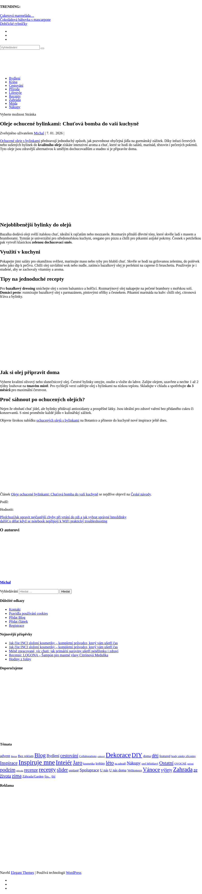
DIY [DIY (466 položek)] (137, 755)
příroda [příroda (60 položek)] (19, 770)
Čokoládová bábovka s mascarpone (25, 20)
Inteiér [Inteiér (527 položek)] (64, 762)
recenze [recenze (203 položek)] (31, 769)
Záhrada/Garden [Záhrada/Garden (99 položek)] (32, 776)
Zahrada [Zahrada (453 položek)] (183, 769)
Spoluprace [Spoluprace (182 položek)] (89, 770)
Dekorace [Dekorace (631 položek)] (118, 754)
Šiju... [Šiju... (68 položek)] (47, 776)
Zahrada (15, 100)
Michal (39, 133)
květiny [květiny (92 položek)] (100, 763)
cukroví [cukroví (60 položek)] (101, 756)
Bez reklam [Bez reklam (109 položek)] (26, 756)
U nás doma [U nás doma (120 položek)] (117, 770)
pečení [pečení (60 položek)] (190, 764)
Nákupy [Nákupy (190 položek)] (134, 763)
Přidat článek (18, 621)
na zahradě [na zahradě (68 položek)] (120, 763)
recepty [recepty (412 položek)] (47, 769)
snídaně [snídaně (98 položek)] (74, 770)
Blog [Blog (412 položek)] (40, 755)
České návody (141, 494)
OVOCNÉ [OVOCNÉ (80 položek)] (180, 763)
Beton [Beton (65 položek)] (14, 756)
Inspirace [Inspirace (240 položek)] (9, 763)
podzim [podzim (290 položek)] (7, 770)
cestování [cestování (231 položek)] (69, 755)
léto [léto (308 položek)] (110, 763)
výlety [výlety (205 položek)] (166, 769)
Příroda (14, 89)
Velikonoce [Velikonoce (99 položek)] (134, 770)
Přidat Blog (17, 617)
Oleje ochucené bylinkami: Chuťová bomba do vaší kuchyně (54, 494)
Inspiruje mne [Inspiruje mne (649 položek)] (37, 762)
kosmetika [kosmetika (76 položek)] (89, 763)
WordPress (73, 873)
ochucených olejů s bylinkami (57, 420)
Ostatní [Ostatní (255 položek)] (166, 763)
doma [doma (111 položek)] (147, 756)
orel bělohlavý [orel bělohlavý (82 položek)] (149, 763)
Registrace (16, 625)
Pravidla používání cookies (28, 613)
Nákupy (14, 107)
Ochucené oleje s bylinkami (20, 141)
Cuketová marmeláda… (17, 15)
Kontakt (15, 609)
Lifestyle (15, 93)
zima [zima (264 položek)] (17, 776)
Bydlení (14, 78)
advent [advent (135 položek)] (5, 756)
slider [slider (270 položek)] (62, 770)
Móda (13, 103)
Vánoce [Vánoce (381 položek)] (151, 770)
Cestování (16, 85)
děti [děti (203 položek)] (155, 755)
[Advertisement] (101, 186)
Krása (13, 82)
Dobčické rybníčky (13, 24)
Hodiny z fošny (20, 659)
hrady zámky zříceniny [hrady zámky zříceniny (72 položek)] (183, 756)
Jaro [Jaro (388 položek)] (77, 762)
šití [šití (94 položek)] (53, 776)
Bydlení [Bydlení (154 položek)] (53, 756)
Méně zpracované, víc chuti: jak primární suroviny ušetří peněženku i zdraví (63, 651)
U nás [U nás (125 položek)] (104, 770)
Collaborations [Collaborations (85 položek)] (88, 756)
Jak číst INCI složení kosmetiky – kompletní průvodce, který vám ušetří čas (63, 643)
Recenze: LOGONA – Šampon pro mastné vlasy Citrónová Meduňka (58, 655)
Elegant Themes (22, 873)
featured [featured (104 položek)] (164, 756)
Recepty (15, 96)
